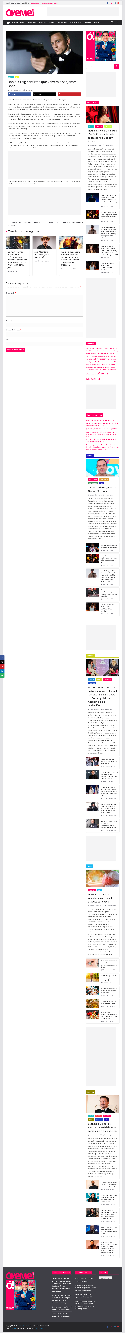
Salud (99, 890)
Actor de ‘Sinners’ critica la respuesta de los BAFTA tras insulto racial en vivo (109, 1230)
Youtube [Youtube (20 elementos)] (95, 374)
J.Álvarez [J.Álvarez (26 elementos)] (88, 356)
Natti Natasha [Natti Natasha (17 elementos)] (97, 364)
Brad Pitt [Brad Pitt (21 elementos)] (88, 351)
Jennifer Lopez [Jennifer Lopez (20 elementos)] (96, 356)
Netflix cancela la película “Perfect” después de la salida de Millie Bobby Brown (102, 136)
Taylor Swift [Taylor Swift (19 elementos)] (103, 369)
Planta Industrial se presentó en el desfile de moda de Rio (109, 761)
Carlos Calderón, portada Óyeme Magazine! (44, 3)
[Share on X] (44, 94)
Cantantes (91, 679)
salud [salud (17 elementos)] (112, 367)
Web (7, 339)
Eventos (42, 22)
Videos (96, 22)
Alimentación (75, 22)
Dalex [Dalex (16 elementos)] (92, 353)
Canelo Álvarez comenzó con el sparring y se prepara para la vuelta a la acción (109, 593)
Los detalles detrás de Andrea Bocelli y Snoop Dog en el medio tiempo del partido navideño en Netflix (109, 791)
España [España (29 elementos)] (96, 353)
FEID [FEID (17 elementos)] (106, 353)
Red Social (92, 683)
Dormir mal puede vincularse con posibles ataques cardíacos (101, 898)
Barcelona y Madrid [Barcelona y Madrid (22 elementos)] (108, 348)
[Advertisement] (83, 11)
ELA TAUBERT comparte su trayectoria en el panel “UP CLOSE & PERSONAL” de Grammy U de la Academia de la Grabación (102, 696)
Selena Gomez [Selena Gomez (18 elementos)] (90, 369)
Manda (54, 1295)
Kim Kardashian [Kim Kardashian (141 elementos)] (102, 359)
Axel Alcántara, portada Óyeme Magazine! (42, 254)
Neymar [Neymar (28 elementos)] (108, 364)
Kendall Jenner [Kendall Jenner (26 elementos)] (90, 359)
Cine (17, 77)
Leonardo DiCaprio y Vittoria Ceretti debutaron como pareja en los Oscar (102, 1127)
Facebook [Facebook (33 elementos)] (102, 353)
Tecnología (62, 22)
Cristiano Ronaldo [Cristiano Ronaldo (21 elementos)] (108, 351)
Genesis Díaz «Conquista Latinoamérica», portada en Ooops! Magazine (61, 1281)
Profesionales (93, 483)
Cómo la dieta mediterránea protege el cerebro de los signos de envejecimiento (109, 1015)
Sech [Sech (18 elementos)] (115, 367)
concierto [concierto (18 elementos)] (94, 351)
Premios (91, 1119)
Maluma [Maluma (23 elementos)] (116, 362)
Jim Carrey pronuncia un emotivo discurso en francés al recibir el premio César (109, 1199)
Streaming (108, 126)
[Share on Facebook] (19, 94)
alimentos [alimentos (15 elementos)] (88, 348)
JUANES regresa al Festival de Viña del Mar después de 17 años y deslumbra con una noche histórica (109, 1214)
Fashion (52, 22)
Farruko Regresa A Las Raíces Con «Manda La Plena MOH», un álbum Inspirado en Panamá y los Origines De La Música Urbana (108, 232)
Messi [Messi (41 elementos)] (92, 364)
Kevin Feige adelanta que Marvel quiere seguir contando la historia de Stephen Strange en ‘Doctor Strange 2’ (70, 258)
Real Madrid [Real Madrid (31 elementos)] (102, 367)
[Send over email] (2, 675)
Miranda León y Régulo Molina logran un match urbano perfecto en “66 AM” (109, 216)
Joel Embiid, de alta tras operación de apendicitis (101, 429)
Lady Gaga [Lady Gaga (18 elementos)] (89, 362)
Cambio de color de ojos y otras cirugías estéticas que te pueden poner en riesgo (109, 964)
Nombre (9, 320)
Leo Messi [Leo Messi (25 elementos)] (95, 362)
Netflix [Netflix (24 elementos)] (103, 364)
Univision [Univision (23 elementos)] (113, 369)
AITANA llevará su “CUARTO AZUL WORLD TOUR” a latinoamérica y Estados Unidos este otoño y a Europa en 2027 (109, 251)
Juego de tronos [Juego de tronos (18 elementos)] (104, 356)
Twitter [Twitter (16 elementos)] (108, 369)
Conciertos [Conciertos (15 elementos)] (100, 351)
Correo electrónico (13, 330)
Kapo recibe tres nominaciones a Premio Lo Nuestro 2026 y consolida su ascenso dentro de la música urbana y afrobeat (109, 1247)
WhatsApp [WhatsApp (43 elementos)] (89, 374)
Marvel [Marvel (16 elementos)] (88, 364)
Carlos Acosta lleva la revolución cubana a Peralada (23, 223)
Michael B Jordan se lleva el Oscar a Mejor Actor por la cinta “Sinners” (109, 1185)
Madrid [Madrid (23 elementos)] (100, 362)
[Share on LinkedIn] (2, 671)
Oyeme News (31, 22)
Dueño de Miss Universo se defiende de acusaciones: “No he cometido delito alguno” (109, 824)
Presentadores (104, 479)
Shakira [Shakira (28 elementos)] (97, 369)
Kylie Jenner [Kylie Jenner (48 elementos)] (113, 359)
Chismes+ (87, 22)
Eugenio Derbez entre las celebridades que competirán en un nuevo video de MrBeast (109, 775)
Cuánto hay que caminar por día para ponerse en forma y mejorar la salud (109, 978)
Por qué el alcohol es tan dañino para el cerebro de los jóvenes (109, 991)
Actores (10, 77)
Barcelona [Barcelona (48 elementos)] (99, 348)
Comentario (11, 293)
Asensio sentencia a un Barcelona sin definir (65, 222)
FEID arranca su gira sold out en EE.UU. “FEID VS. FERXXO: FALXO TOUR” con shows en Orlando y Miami (109, 200)
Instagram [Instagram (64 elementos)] (112, 353)
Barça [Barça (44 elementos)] (116, 348)
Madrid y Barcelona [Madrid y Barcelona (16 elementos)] (108, 362)
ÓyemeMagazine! (29, 90)
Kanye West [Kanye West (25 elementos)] (112, 356)
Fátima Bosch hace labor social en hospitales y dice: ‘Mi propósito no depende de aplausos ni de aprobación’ (109, 808)
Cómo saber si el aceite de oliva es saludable (108, 1002)
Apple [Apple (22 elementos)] (93, 348)
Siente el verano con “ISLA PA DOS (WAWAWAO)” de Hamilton (107, 267)
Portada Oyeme (18, 22)
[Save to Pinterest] (69, 94)
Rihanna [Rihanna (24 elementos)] (108, 367)
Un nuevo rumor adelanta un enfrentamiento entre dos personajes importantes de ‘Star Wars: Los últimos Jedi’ (17, 260)
